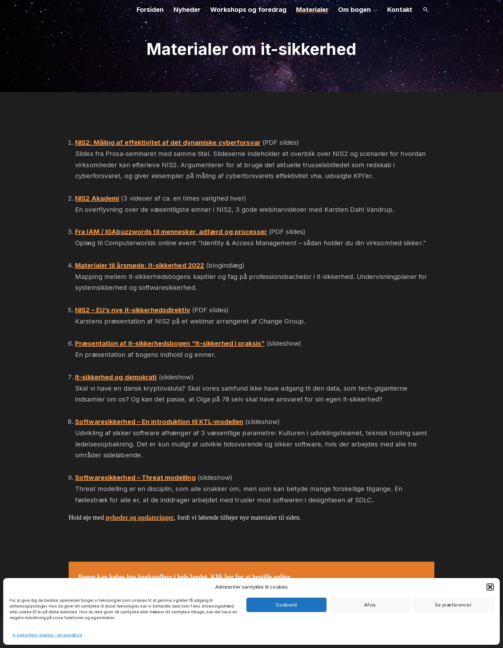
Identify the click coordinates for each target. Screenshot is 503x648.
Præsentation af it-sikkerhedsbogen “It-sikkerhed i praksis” (170, 343)
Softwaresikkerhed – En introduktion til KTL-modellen (159, 422)
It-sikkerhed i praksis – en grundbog (47, 635)
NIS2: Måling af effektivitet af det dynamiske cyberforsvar (167, 142)
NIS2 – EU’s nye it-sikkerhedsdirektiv (132, 310)
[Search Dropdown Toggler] (425, 10)
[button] (490, 587)
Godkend (286, 605)
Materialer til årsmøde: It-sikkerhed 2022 (139, 265)
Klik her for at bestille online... (253, 576)
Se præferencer (453, 605)
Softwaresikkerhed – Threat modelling (135, 477)
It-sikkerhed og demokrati (116, 377)
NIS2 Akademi (97, 198)
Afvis (370, 605)
